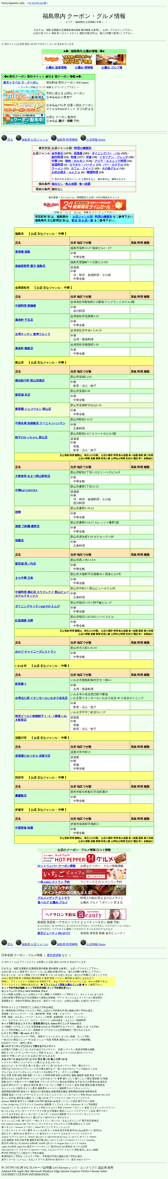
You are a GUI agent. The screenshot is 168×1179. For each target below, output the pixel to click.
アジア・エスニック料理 (110, 160)
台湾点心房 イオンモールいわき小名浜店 (41, 698)
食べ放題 (85, 183)
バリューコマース (80, 1098)
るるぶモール (8, 1059)
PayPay (82, 1143)
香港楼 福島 (22, 251)
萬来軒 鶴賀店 (24, 348)
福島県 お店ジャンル (32, 139)
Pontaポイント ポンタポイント (17, 1107)
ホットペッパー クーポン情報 (56, 865)
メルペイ (69, 1149)
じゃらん (22, 1159)
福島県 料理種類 (64, 139)
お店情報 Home (92, 139)
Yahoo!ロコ (75, 1023)
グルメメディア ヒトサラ (53, 897)
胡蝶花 (19, 540)
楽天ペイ (88, 1130)
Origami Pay (63, 1143)
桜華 (18, 512)
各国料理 (57, 164)
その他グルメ (110, 168)
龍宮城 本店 (22, 394)
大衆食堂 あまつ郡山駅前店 (32, 476)
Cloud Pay (39, 1104)
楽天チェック (32, 1133)
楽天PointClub (58, 1146)
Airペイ (23, 1136)
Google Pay (13, 1104)
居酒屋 (78, 153)
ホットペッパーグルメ (13, 991)
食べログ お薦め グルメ (52, 902)
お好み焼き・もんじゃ (66, 172)
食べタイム (7, 1127)
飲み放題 (71, 183)
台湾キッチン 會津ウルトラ (32, 334)
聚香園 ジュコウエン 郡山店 (33, 409)
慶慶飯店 (21, 795)
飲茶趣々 (21, 683)
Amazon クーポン (24, 1127)
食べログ (6, 1046)
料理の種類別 (82, 148)
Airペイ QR (45, 1136)
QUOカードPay (39, 1149)
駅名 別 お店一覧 (82, 220)
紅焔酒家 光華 (24, 620)
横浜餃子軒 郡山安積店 (30, 380)
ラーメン (57, 168)
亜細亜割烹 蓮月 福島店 (30, 265)
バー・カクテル (113, 164)
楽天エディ (7, 1133)
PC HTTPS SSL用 (37, 3)
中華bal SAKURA (26, 490)
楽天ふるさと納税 (88, 1149)
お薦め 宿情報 (84, 67)
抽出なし (57, 183)
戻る (7, 139)
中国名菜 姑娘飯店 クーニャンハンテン (40, 423)
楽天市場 (64, 1130)
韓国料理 (92, 172)
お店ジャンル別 (82, 216)
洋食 (89, 157)
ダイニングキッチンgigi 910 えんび (37, 606)
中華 (54, 160)
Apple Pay (21, 1146)
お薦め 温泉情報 (56, 67)
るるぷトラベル (36, 1159)
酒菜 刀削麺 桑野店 (27, 526)
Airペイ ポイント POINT (83, 1136)
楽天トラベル (8, 1159)
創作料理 (57, 157)
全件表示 (57, 153)
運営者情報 (54, 955)
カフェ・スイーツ (82, 168)
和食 (74, 157)
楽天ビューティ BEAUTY (53, 933)
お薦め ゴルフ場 (111, 67)
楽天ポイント (63, 1159)
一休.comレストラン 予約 (53, 881)
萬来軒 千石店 (24, 319)
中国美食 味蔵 (24, 827)
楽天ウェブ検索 (25, 1101)
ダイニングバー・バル (106, 153)
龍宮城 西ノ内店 (25, 563)
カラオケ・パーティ (82, 164)
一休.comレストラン (28, 1033)
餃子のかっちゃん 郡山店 (31, 437)
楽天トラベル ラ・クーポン (20, 82)
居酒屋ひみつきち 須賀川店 (32, 755)
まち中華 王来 (24, 577)
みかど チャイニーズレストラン (35, 651)
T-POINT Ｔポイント (73, 1107)
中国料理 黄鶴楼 (25, 305)
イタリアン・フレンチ (113, 157)
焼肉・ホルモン (75, 160)
